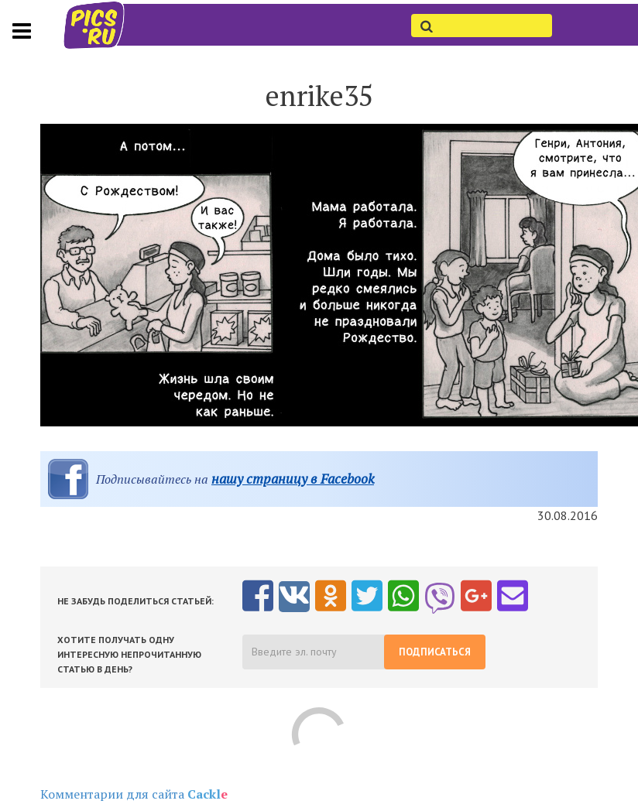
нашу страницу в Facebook (292, 479)
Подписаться (435, 652)
